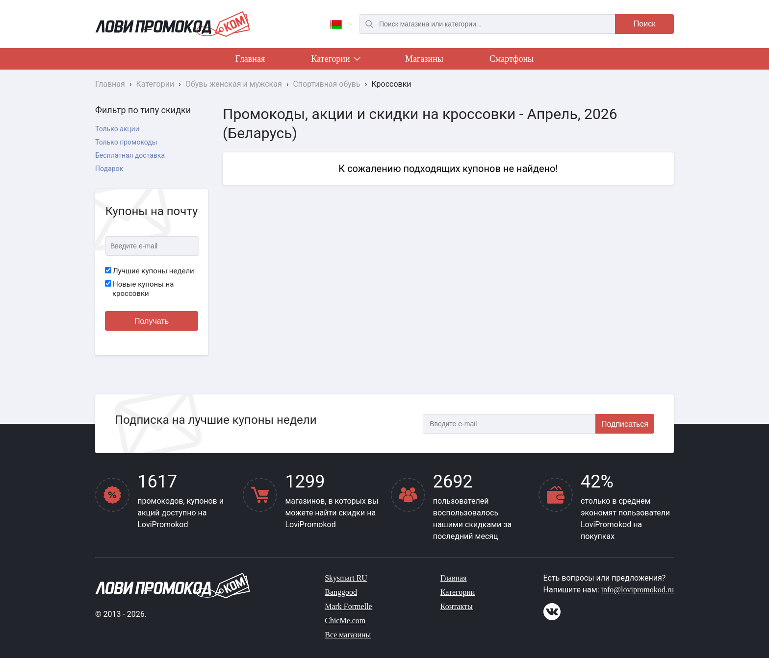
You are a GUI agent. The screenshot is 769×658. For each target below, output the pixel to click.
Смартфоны (511, 59)
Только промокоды (126, 142)
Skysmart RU (346, 578)
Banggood (341, 592)
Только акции (117, 129)
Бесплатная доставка (130, 155)
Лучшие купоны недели (149, 271)
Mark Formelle (348, 606)
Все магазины (348, 635)
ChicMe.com (345, 620)
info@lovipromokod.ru (637, 589)
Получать (151, 321)
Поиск (644, 24)
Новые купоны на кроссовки (139, 289)
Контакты (456, 606)
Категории (335, 61)
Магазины (424, 59)
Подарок (109, 168)
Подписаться (624, 424)
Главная (250, 59)
